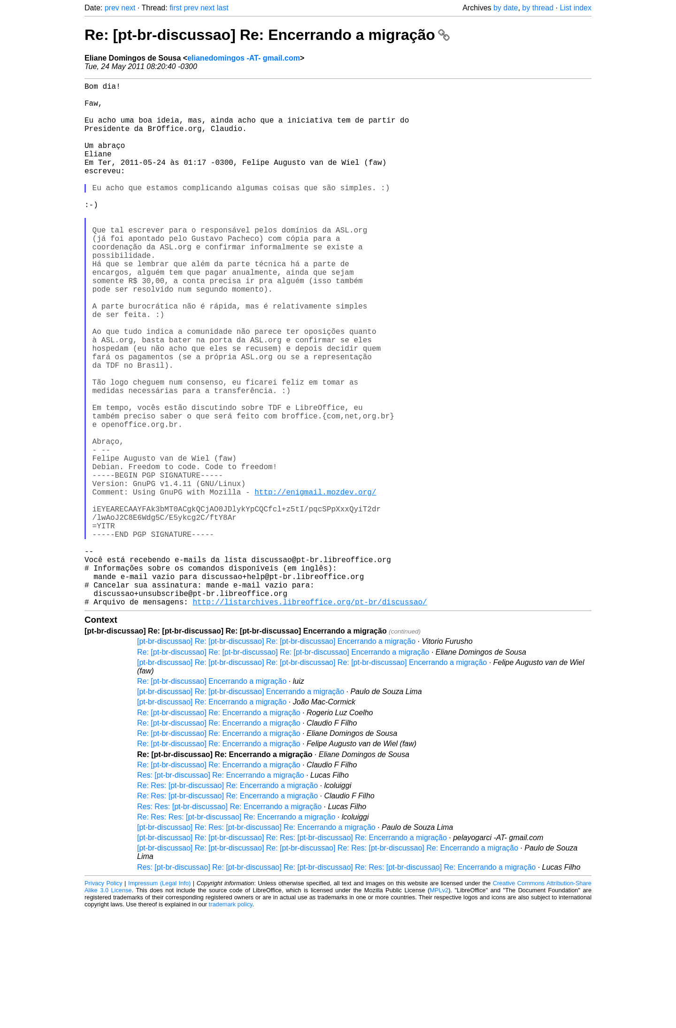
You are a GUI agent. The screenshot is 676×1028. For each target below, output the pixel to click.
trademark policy (231, 1020)
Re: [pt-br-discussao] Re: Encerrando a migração (267, 34)
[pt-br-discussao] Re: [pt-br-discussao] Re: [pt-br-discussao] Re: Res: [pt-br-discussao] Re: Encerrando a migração (327, 964)
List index (576, 8)
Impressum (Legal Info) (159, 999)
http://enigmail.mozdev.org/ (315, 584)
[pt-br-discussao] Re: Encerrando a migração (211, 818)
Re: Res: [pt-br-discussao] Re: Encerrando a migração (227, 902)
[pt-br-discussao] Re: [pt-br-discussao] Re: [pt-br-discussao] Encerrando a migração (276, 758)
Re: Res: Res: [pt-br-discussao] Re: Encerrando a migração (236, 933)
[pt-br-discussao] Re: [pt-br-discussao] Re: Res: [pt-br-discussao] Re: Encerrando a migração (292, 954)
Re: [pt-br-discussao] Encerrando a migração (211, 798)
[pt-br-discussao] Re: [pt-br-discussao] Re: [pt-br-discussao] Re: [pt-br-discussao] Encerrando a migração (312, 779)
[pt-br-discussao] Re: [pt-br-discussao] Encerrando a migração (240, 808)
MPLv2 (439, 1006)
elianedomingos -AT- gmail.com (243, 58)
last (223, 8)
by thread (537, 8)
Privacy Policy (103, 999)
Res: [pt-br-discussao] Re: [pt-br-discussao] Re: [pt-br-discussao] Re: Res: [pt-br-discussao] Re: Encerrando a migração (336, 984)
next (128, 8)
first (175, 8)
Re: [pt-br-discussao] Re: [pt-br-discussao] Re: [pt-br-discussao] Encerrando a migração (283, 769)
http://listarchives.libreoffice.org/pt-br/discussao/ (309, 718)
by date (505, 8)
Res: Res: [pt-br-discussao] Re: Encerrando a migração (229, 923)
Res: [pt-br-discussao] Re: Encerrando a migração (220, 892)
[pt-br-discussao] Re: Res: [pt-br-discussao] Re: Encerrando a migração (256, 944)
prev (112, 8)
